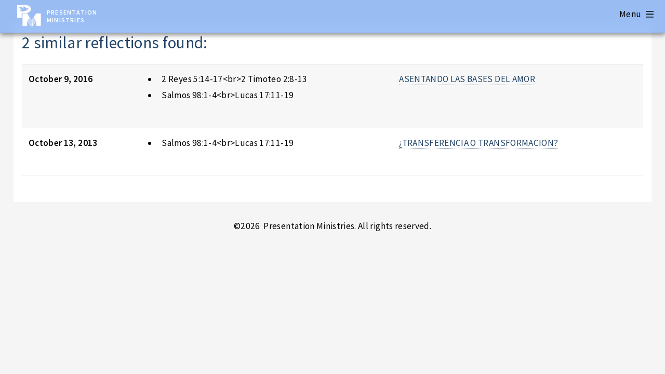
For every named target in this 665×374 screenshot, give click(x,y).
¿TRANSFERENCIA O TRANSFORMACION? (478, 143)
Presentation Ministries (72, 16)
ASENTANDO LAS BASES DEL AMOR (467, 79)
